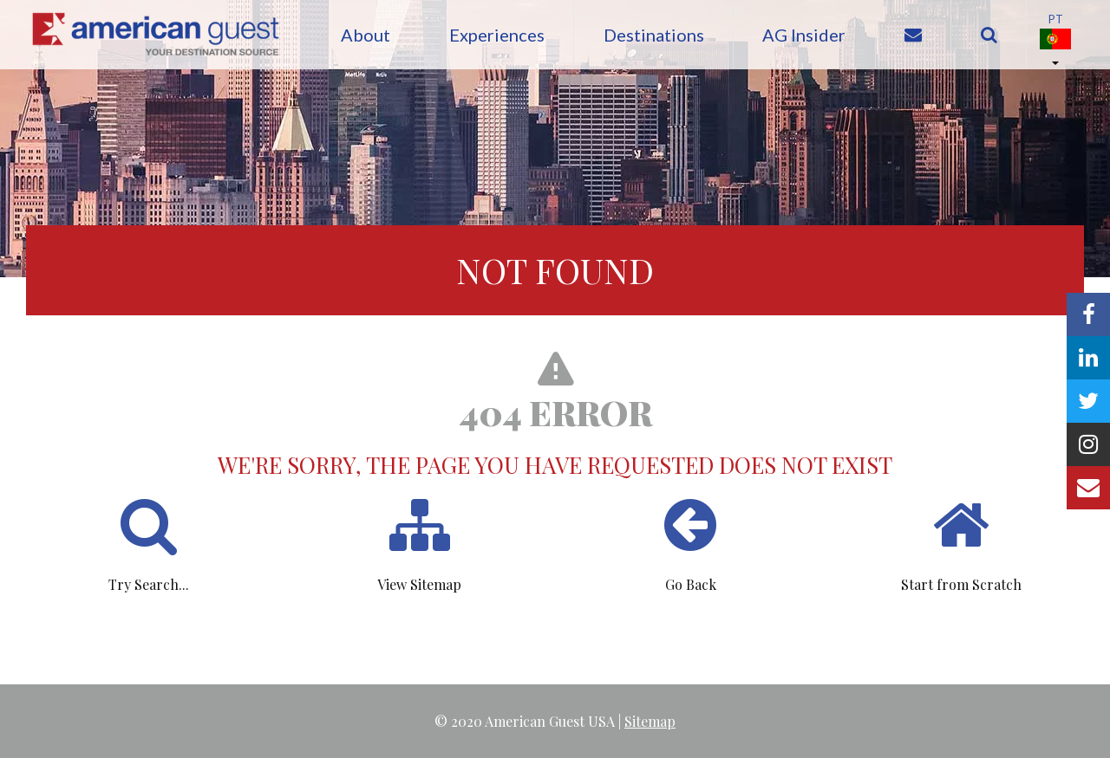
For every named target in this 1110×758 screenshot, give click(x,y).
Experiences (497, 34)
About (365, 34)
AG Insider (804, 34)
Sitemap (650, 721)
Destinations (654, 34)
